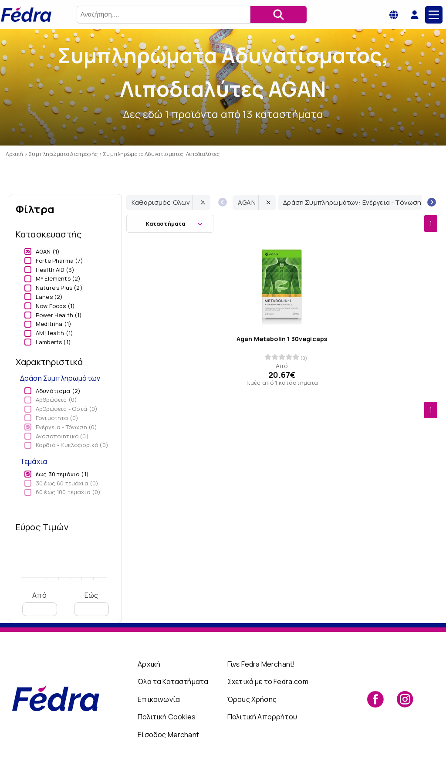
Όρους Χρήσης (252, 699)
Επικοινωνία (159, 699)
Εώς (91, 603)
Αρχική (149, 664)
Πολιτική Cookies (167, 717)
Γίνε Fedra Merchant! (261, 664)
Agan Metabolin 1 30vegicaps (282, 339)
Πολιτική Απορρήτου (262, 717)
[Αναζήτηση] (278, 15)
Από (39, 603)
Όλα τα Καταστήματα (173, 681)
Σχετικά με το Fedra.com (267, 681)
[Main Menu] (434, 15)
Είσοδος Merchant (168, 734)
